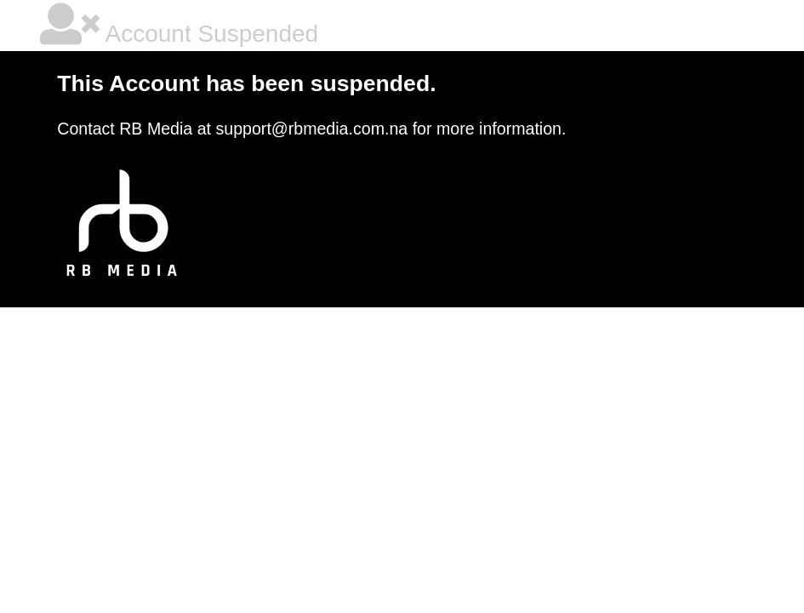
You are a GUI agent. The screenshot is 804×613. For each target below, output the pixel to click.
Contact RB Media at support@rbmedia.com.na (232, 128)
